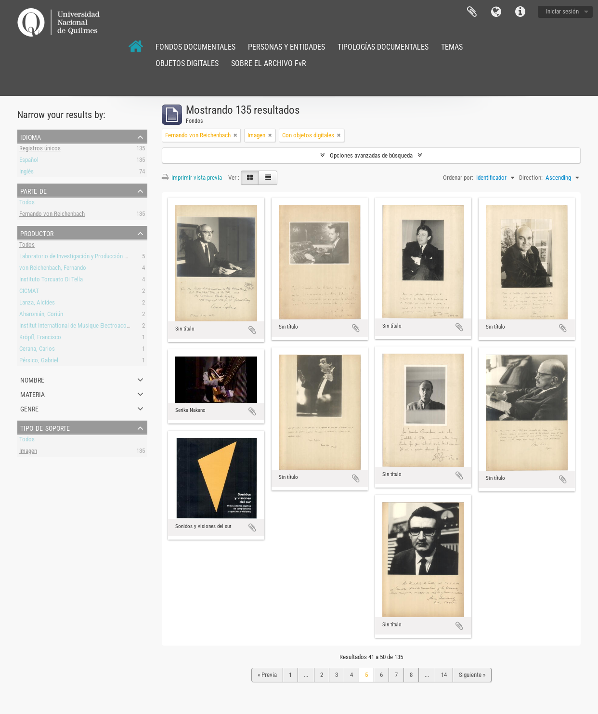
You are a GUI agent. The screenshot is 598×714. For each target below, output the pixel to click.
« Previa (267, 674)
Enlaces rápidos (520, 12)
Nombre (32, 379)
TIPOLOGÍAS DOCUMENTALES (383, 47)
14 (444, 674)
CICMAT (29, 292)
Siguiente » (472, 674)
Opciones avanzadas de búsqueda (371, 155)
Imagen (28, 452)
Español (29, 161)
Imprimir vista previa (192, 177)
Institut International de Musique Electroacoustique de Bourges (96, 327)
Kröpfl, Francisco (40, 338)
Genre (29, 408)
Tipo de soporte (45, 427)
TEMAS (452, 47)
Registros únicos (40, 149)
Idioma (496, 12)
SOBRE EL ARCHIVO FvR (268, 63)
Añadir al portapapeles (252, 330)
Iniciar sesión (562, 11)
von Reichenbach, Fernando (52, 269)
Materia (32, 393)
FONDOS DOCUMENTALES (195, 47)
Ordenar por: (458, 177)
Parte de (33, 190)
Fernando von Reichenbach (52, 215)
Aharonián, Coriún (41, 315)
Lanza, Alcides (37, 303)
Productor (36, 232)
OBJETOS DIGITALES (187, 63)
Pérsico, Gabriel (38, 361)
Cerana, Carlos (37, 350)
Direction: (531, 177)
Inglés (26, 172)
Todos (27, 203)
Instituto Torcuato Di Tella (51, 280)
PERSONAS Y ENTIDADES (286, 47)
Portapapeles (472, 12)
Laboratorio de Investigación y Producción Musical (81, 257)
